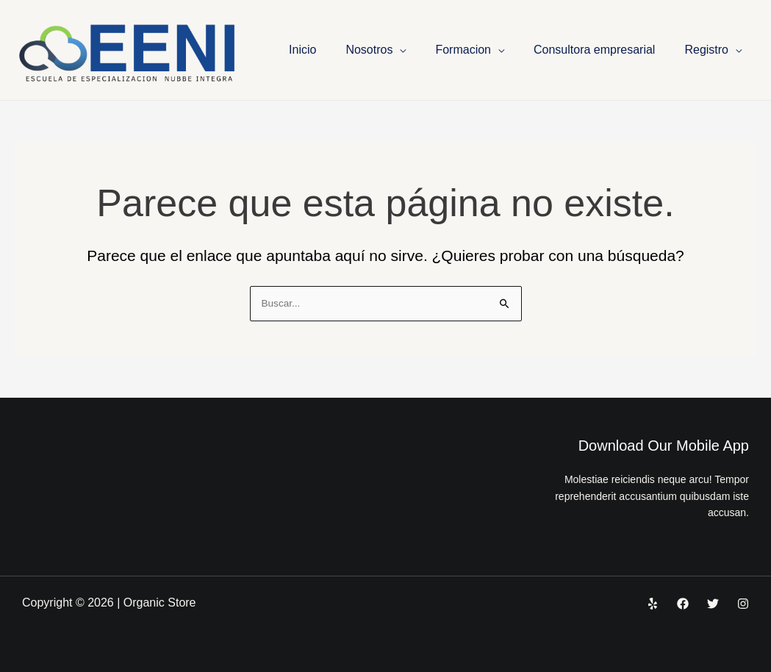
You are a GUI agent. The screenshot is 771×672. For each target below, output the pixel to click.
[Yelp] (653, 604)
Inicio (302, 49)
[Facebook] (683, 604)
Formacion (463, 49)
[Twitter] (713, 604)
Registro (706, 49)
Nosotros (368, 49)
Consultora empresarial (594, 49)
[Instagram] (743, 604)
